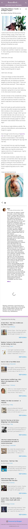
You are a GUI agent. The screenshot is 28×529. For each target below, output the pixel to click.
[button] (26, 9)
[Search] (26, 3)
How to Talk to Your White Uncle (10, 361)
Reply (9, 281)
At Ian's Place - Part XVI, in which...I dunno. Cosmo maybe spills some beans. (11, 499)
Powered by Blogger (14, 521)
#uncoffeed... (13, 2)
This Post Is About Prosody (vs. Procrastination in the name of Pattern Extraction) (10, 441)
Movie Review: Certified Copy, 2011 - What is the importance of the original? (11, 381)
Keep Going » (23, 337)
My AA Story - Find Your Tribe (9, 461)
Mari (8, 208)
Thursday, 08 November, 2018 (15, 210)
